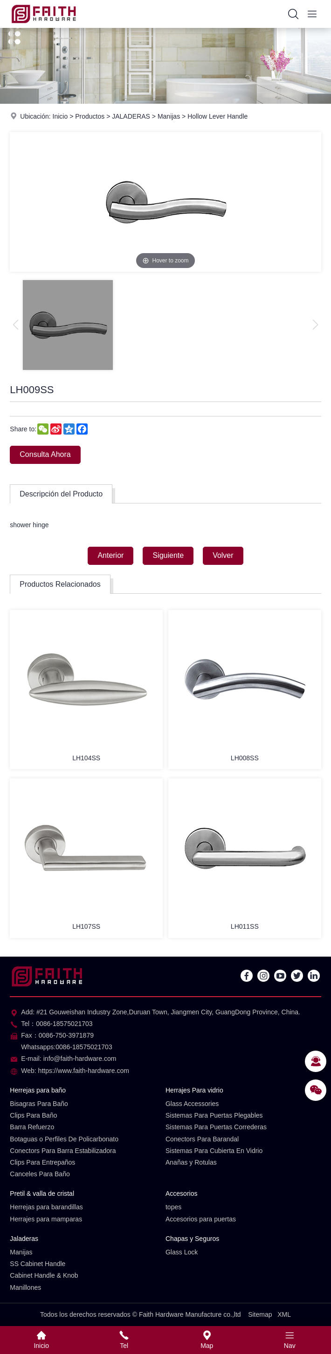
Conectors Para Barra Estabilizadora (63, 1150)
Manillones (25, 1287)
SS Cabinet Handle (37, 1263)
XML (284, 1314)
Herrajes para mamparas (46, 1219)
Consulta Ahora (45, 454)
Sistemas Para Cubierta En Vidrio (214, 1150)
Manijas (169, 116)
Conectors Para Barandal (202, 1139)
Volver (223, 555)
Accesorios (181, 1193)
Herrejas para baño (38, 1090)
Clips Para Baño (33, 1115)
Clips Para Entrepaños (42, 1162)
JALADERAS (131, 116)
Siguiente (168, 555)
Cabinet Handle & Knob (44, 1275)
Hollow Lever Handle (217, 116)
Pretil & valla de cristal (42, 1193)
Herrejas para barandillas (46, 1207)
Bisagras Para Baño (39, 1103)
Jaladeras (24, 1238)
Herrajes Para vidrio (194, 1090)
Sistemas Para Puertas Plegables (214, 1115)
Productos (89, 116)
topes (173, 1207)
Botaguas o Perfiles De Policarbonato (64, 1139)
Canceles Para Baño (39, 1174)
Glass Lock (182, 1252)
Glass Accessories (192, 1103)
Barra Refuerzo (32, 1127)
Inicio (60, 116)
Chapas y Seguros (192, 1238)
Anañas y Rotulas (191, 1162)
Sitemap (260, 1314)
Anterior (110, 555)
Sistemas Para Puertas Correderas (216, 1127)
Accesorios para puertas (201, 1219)
